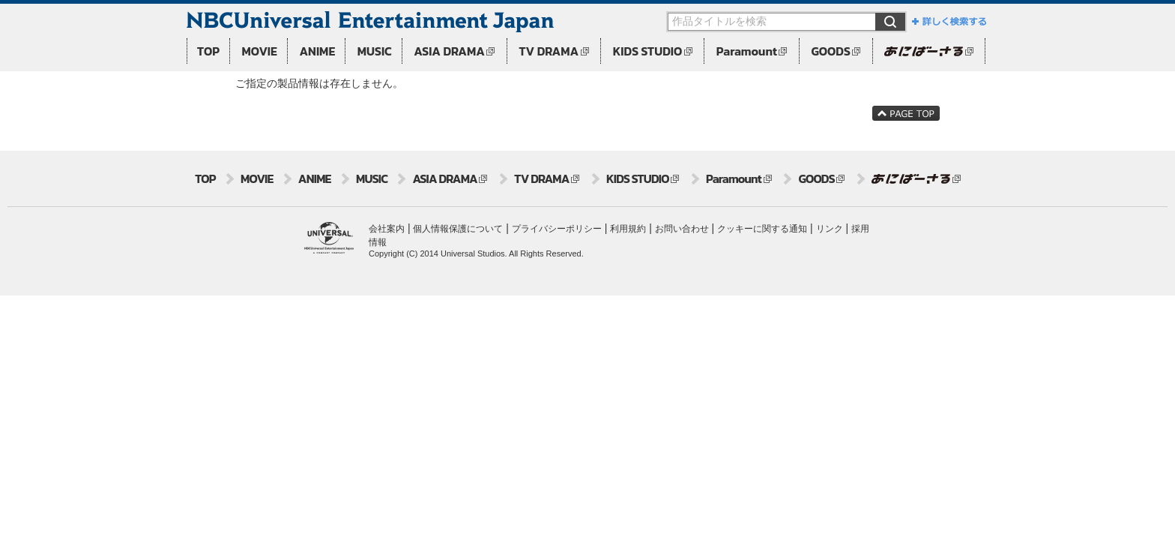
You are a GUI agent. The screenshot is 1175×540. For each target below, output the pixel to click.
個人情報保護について (458, 229)
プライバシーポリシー (557, 229)
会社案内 (387, 229)
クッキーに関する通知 (762, 229)
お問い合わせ (682, 229)
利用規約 (628, 229)
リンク (829, 229)
